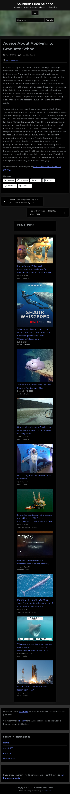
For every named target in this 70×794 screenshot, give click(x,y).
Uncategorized (12, 60)
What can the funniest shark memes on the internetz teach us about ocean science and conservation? (34, 647)
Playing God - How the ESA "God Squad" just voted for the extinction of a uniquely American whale (35, 603)
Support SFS (9, 758)
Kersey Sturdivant (27, 55)
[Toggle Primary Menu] (35, 13)
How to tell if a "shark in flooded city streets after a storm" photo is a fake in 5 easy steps (34, 430)
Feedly (22, 721)
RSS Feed (23, 711)
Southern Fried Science (35, 4)
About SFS (8, 748)
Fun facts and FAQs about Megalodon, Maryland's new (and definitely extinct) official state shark (34, 269)
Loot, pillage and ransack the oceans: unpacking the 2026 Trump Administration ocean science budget (34, 518)
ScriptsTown (46, 791)
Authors (7, 753)
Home (6, 743)
